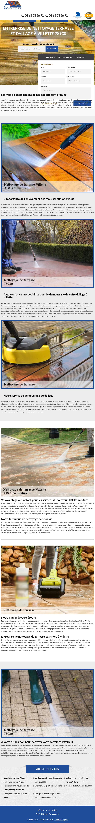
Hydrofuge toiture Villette (14, 782)
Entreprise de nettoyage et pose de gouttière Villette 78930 (47, 796)
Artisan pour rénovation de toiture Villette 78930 (77, 780)
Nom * (43, 67)
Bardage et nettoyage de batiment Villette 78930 (48, 780)
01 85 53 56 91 (32, 15)
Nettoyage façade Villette (14, 790)
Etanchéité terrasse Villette (14, 778)
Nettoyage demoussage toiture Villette (16, 796)
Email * (43, 77)
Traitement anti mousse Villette (16, 786)
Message (44, 86)
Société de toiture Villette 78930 (79, 786)
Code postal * (71, 67)
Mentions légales (61, 820)
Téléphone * (71, 77)
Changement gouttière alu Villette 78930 (48, 788)
